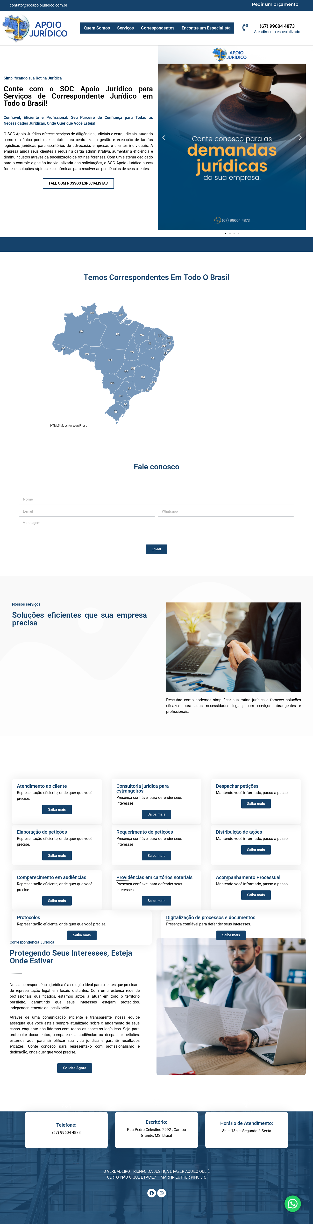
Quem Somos (97, 27)
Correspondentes (157, 27)
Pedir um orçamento (275, 4)
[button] (164, 138)
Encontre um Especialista (206, 27)
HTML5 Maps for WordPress (68, 425)
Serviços (125, 27)
